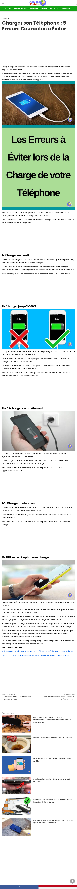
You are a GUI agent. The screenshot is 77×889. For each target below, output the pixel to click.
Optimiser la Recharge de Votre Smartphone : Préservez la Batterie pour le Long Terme (52, 719)
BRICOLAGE (12, 14)
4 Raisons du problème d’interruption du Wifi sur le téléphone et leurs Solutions (37, 651)
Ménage (44, 8)
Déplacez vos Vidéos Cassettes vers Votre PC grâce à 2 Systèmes (52, 800)
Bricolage (54, 8)
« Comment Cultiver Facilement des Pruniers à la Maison (17, 698)
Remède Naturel (20, 8)
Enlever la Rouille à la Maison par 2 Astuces (52, 737)
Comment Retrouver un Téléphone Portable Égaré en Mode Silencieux (53, 821)
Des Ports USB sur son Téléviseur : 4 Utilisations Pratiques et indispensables (35, 655)
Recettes (34, 8)
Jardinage (65, 8)
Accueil (8, 8)
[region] (38, 47)
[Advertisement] (38, 239)
